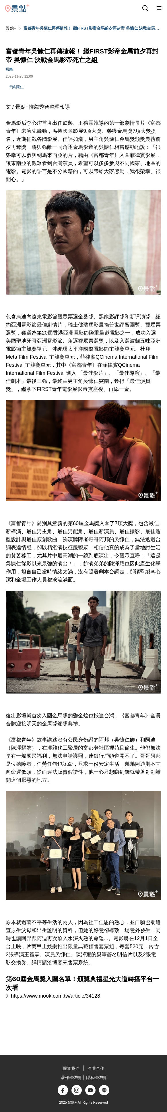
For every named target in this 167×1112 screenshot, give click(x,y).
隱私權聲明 (96, 1077)
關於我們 (71, 1068)
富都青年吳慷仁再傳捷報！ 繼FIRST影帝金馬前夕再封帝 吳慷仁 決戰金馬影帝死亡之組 (91, 28)
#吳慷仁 (16, 86)
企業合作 (96, 1068)
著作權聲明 (71, 1077)
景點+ (11, 28)
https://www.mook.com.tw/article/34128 (55, 996)
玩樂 (9, 69)
